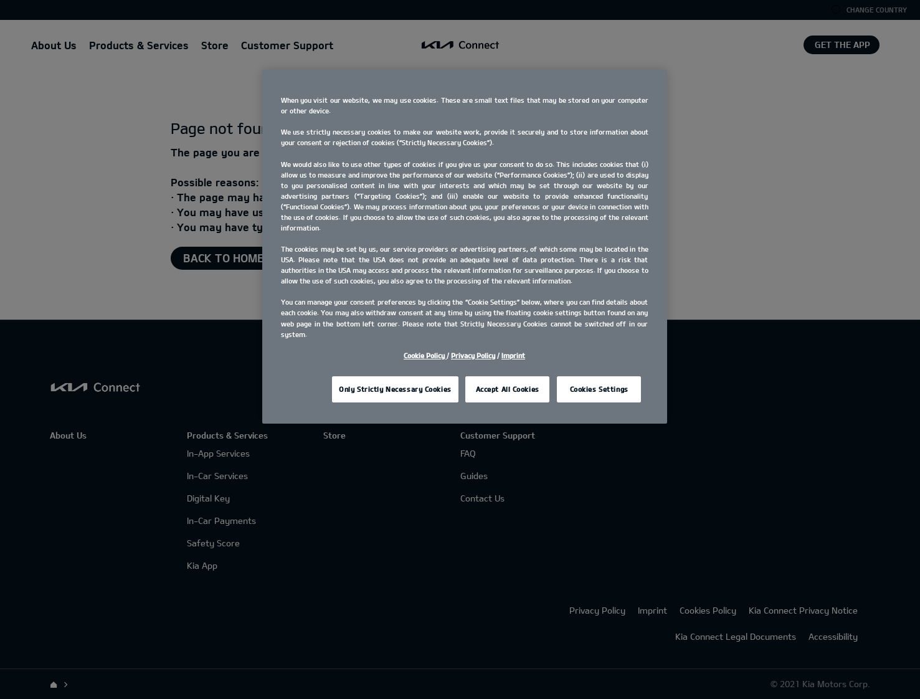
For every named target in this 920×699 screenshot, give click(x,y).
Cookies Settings (599, 389)
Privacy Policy (473, 355)
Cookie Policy (425, 355)
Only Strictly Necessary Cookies (395, 389)
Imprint (513, 355)
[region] (464, 246)
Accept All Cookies (507, 389)
